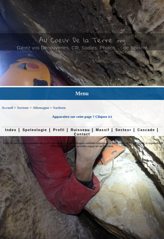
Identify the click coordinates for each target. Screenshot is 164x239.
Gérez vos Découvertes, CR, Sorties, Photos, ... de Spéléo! (82, 47)
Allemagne (41, 108)
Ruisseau (80, 130)
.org (120, 40)
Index (11, 130)
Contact (82, 134)
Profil (58, 130)
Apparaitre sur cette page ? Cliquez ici (82, 117)
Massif (102, 130)
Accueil (7, 108)
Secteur (23, 108)
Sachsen (59, 108)
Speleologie (34, 130)
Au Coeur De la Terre (75, 39)
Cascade (146, 130)
